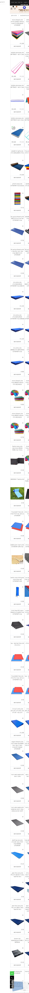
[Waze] (2, 987)
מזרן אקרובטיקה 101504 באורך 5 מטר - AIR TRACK (7, 86)
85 (13, 929)
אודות (20, 2)
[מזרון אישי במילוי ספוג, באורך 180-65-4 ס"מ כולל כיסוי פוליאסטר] (7, 894)
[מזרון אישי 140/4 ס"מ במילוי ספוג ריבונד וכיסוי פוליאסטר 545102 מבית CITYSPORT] (22, 894)
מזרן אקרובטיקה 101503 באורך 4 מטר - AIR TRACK (21, 119)
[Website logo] (14, 9)
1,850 (12, 76)
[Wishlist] (5, 8)
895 (27, 404)
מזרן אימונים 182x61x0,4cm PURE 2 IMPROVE (7, 940)
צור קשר (10, 2)
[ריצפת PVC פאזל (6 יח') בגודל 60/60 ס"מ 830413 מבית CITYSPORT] (7, 632)
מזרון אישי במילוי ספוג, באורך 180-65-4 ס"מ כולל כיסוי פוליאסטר (7, 874)
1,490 (4, 76)
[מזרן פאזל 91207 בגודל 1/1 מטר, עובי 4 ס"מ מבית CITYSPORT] (7, 533)
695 (27, 470)
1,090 (12, 43)
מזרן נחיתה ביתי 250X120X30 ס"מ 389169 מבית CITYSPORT (21, 317)
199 (13, 536)
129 (27, 43)
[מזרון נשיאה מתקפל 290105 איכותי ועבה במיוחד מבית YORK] (7, 468)
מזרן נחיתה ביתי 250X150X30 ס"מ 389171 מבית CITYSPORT (21, 284)
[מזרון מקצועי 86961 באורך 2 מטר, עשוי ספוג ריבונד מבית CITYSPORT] (22, 861)
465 (27, 831)
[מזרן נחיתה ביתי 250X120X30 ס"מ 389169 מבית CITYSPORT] (22, 336)
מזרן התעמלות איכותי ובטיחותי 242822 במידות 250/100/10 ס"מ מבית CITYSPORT (7, 22)
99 (13, 700)
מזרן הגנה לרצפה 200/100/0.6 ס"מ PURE (21, 480)
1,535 (12, 306)
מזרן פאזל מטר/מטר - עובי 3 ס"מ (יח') (7, 644)
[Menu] (27, 8)
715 (13, 207)
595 (13, 798)
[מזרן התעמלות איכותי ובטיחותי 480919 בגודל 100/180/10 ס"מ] (22, 402)
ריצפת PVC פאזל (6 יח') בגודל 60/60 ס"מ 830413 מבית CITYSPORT (7, 612)
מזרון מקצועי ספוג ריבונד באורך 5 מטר (7, 775)
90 (27, 568)
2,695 (12, 109)
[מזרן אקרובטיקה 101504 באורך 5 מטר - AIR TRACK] (7, 107)
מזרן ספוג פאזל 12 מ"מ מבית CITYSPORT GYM (22, 545)
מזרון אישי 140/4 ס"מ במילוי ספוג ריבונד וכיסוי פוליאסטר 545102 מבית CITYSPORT (21, 875)
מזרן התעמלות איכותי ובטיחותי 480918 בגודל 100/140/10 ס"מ (7, 382)
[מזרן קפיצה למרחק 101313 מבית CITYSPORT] (7, 205)
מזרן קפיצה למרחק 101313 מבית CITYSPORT (7, 184)
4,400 (26, 732)
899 (27, 109)
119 (27, 536)
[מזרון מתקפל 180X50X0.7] (7, 499)
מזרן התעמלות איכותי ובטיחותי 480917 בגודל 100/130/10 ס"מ (22, 415)
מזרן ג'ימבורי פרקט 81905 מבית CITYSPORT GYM (7, 545)
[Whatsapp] (2, 974)
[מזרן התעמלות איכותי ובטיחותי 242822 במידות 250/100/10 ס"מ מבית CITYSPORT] (7, 41)
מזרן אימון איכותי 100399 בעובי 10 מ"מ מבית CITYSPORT (21, 218)
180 (27, 240)
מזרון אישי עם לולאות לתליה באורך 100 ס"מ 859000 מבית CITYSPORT (7, 842)
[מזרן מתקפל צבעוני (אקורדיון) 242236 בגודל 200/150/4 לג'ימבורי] (22, 107)
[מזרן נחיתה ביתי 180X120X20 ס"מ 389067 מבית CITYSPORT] (22, 369)
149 (27, 503)
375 (27, 175)
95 (13, 896)
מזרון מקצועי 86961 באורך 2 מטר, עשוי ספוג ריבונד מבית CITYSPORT (21, 842)
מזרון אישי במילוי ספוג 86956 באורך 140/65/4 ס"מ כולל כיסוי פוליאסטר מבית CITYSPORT (21, 908)
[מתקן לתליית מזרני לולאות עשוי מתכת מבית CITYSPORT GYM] (7, 598)
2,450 (4, 109)
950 (27, 371)
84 (27, 601)
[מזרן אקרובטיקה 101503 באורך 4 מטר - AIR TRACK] (22, 139)
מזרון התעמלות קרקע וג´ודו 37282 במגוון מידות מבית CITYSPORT (21, 612)
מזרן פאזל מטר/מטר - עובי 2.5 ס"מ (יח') (21, 677)
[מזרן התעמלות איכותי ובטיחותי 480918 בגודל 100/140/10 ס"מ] (7, 402)
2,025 (26, 142)
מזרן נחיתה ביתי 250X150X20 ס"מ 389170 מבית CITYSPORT (7, 284)
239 (13, 470)
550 (27, 273)
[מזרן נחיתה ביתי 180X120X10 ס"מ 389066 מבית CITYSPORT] (7, 369)
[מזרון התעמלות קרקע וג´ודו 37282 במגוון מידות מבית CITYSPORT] (22, 632)
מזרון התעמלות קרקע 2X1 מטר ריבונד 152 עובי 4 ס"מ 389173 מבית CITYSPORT (7, 252)
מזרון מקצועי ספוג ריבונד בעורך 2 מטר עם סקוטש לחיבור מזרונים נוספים (7, 809)
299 (27, 634)
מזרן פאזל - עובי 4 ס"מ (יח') (21, 644)
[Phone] (2, 978)
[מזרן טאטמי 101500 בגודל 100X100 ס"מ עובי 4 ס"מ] (22, 172)
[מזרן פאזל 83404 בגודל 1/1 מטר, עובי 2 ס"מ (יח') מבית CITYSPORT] (7, 697)
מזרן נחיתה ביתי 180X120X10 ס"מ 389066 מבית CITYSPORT (7, 349)
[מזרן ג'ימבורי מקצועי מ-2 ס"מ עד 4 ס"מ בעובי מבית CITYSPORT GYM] (22, 596)
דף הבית (25, 2)
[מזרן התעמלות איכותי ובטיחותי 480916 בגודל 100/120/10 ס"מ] (7, 435)
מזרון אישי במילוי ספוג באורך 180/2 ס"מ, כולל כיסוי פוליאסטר (7, 907)
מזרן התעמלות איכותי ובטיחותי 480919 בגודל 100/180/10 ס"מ (22, 382)
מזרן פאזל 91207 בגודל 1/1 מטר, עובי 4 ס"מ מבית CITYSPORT (7, 513)
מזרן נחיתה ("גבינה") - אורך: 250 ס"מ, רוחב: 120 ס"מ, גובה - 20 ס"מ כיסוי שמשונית (21, 744)
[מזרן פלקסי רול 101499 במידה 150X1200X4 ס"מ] (7, 172)
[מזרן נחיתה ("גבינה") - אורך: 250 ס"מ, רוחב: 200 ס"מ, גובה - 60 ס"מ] (22, 730)
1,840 (18, 142)
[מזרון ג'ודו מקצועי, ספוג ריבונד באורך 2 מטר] (22, 796)
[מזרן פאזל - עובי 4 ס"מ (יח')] (22, 664)
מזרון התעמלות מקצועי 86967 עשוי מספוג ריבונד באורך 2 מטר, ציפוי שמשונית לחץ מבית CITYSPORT (7, 745)
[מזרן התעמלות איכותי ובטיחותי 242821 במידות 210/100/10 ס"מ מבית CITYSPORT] (22, 74)
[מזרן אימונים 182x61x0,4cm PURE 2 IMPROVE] (7, 960)
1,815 (26, 339)
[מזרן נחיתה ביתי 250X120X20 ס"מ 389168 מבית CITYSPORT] (7, 336)
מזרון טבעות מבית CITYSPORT (7, 972)
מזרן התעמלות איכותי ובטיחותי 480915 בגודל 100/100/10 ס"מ (22, 448)
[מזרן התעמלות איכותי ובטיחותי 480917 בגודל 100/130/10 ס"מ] (22, 435)
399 (13, 765)
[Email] (2, 982)
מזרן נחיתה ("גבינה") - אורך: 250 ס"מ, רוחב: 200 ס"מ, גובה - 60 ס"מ (21, 710)
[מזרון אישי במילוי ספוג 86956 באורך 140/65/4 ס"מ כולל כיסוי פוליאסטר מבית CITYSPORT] (22, 927)
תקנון (15, 2)
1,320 (12, 339)
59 (27, 962)
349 (13, 273)
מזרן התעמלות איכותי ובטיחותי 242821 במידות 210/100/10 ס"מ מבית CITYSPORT (21, 55)
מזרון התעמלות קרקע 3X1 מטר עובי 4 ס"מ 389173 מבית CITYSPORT (21, 251)
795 (13, 437)
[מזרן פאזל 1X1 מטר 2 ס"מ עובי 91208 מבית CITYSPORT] (22, 533)
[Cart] (1, 8)
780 (13, 240)
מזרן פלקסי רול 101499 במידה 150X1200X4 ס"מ (7, 152)
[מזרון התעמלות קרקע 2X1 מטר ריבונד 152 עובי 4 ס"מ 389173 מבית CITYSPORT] (7, 271)
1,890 (26, 765)
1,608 (12, 732)
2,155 (26, 306)
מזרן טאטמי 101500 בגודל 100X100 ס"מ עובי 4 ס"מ (21, 152)
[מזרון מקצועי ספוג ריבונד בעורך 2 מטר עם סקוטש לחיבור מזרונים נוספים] (7, 829)
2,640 (26, 207)
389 (13, 601)
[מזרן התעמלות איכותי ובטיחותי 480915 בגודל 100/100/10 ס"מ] (22, 468)
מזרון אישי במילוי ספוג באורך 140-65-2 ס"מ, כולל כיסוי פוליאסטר (21, 940)
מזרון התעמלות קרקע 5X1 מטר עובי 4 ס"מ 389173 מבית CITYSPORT (7, 218)
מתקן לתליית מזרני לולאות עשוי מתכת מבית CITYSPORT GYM (7, 579)
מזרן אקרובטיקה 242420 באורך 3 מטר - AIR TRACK (7, 53)
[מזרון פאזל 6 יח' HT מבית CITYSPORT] (21, 987)
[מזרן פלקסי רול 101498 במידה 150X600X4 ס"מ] (22, 205)
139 (13, 667)
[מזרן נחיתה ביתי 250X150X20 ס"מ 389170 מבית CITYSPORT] (7, 304)
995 (27, 76)
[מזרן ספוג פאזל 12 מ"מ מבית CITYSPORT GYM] (22, 563)
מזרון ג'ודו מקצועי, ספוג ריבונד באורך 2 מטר (22, 775)
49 (13, 503)
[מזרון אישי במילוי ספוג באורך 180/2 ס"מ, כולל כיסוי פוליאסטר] (7, 927)
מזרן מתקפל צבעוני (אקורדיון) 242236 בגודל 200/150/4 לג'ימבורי (21, 87)
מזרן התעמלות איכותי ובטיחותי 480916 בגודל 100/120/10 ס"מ (7, 415)
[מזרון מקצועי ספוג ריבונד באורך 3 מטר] (22, 829)
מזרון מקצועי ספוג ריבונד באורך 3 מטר (21, 808)
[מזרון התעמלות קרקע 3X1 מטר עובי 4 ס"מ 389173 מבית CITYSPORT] (22, 271)
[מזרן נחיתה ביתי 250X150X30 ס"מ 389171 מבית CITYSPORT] (22, 304)
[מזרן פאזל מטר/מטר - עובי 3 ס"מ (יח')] (7, 664)
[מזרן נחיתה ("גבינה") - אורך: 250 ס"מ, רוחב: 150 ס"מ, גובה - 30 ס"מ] (7, 730)
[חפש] (24, 8)
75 (27, 929)
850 (27, 437)
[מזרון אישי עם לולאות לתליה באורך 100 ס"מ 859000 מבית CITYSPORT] (7, 861)
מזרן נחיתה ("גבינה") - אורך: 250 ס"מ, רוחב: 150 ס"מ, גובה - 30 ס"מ (7, 710)
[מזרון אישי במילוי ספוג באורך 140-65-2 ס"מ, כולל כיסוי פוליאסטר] (22, 960)
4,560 (4, 142)
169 (13, 568)
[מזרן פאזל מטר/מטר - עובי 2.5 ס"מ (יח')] (22, 697)
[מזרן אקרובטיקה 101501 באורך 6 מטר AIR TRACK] (7, 139)
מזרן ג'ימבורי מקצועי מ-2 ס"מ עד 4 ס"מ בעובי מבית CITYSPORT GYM (21, 579)
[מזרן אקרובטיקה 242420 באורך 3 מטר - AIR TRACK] (7, 74)
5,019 (12, 142)
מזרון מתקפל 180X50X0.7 (7, 479)
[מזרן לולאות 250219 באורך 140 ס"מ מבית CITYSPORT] (22, 41)
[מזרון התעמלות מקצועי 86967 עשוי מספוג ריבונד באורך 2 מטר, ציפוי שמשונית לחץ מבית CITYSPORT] (7, 763)
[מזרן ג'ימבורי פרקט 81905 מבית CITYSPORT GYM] (7, 566)
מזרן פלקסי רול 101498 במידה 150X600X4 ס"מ (21, 184)
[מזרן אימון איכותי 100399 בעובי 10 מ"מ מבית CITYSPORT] (22, 238)
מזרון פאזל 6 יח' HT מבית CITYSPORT (21, 972)
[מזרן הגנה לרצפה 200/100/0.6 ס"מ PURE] (22, 500)
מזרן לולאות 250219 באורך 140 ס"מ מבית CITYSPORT (21, 21)
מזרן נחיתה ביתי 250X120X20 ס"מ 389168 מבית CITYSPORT (7, 317)
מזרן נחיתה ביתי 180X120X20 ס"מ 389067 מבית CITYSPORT (21, 350)
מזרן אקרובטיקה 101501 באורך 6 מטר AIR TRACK (7, 119)
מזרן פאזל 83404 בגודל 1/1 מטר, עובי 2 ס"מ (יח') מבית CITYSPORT (7, 678)
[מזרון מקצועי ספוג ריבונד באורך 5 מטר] (7, 796)
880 (13, 371)
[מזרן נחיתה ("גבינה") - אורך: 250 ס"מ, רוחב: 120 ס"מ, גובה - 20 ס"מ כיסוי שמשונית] (22, 763)
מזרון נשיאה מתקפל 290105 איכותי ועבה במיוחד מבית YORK (7, 448)
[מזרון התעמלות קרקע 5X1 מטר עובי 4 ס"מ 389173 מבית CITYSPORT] (7, 238)
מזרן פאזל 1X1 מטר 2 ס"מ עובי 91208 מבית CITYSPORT (21, 513)
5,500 (12, 175)
